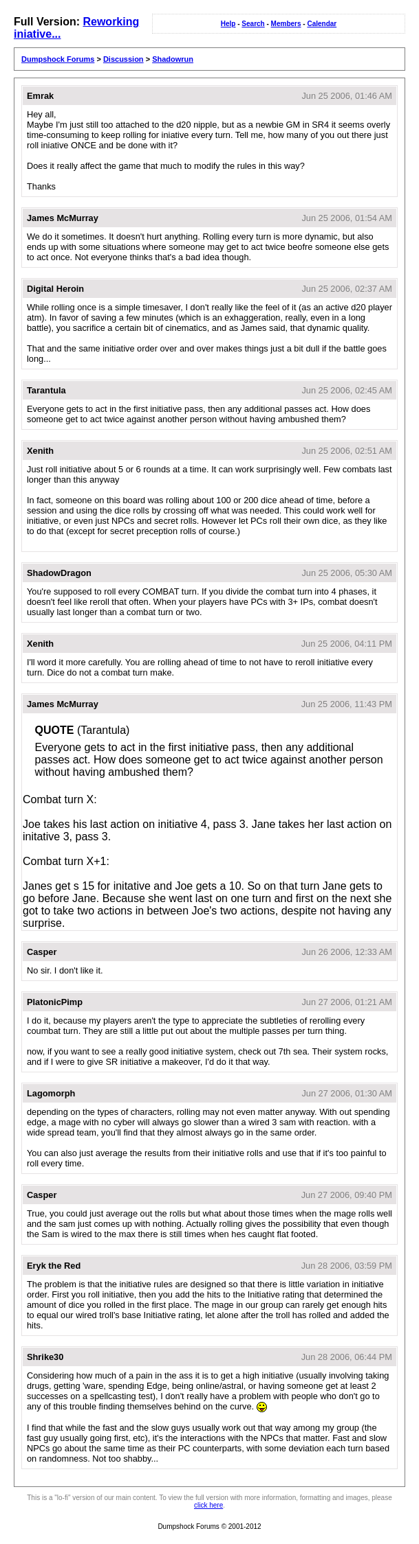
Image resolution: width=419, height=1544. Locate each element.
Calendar (321, 23)
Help (228, 23)
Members (286, 23)
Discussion (123, 59)
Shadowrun (172, 59)
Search (252, 23)
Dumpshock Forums (57, 59)
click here (208, 1505)
